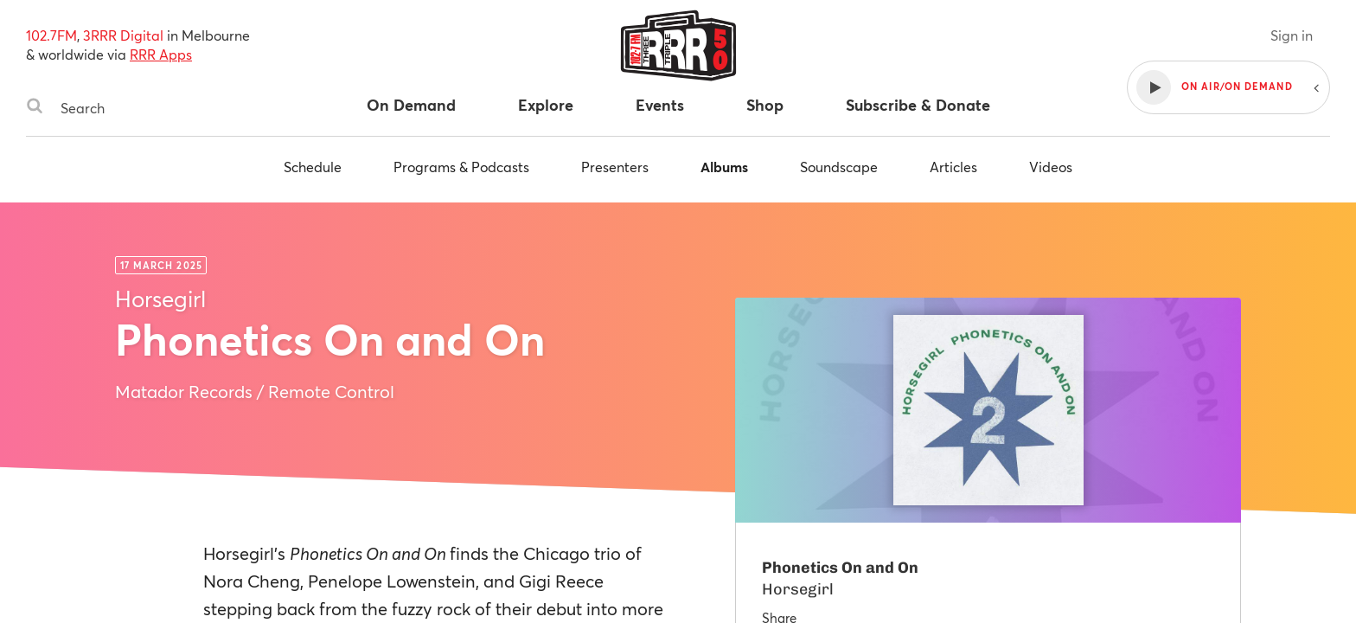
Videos (1050, 166)
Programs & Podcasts (461, 166)
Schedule (313, 166)
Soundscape (839, 166)
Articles (953, 166)
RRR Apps (161, 54)
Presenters (615, 166)
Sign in (1291, 35)
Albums (724, 166)
